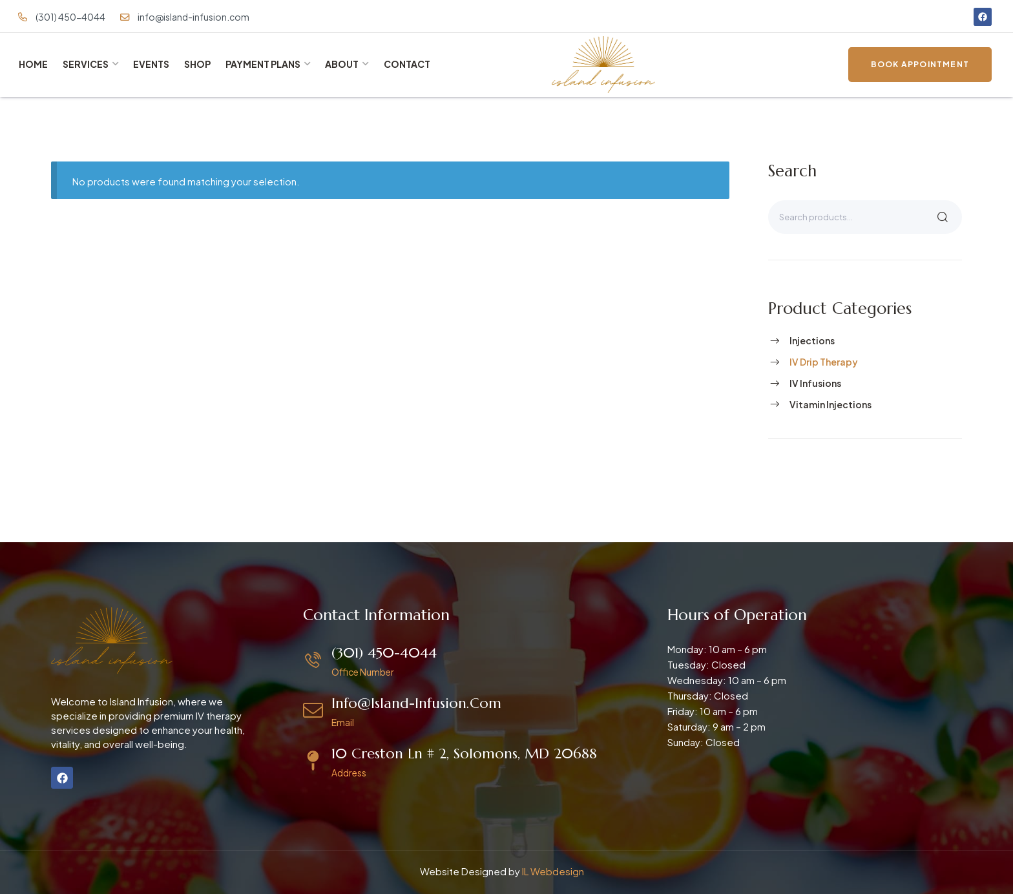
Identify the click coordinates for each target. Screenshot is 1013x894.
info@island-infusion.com (416, 703)
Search (942, 217)
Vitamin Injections (830, 404)
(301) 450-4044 (384, 652)
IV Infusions (815, 383)
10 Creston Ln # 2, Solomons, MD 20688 (464, 753)
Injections (812, 340)
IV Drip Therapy (823, 362)
